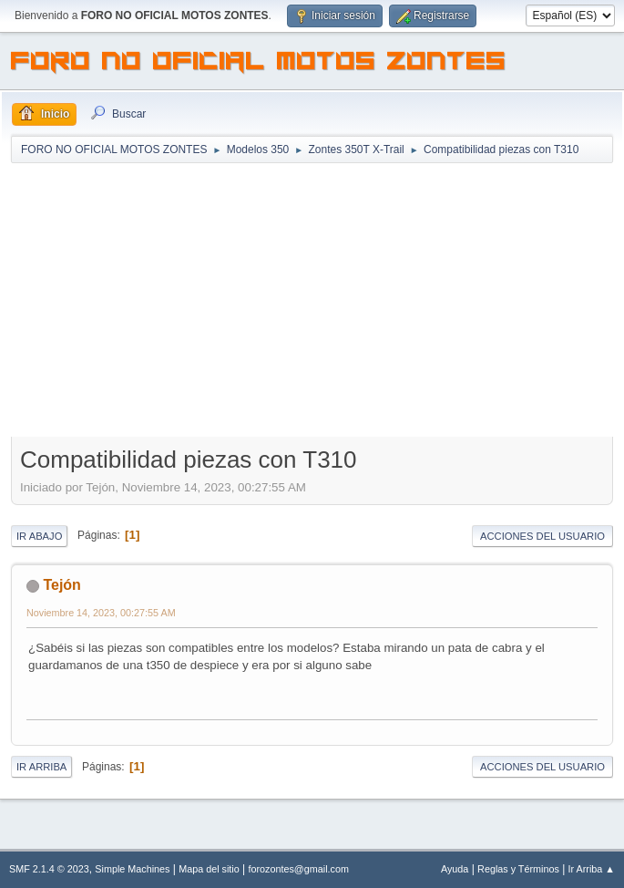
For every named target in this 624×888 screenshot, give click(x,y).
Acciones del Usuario (542, 536)
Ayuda (454, 868)
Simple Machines (132, 868)
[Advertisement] (312, 301)
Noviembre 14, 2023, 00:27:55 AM (101, 612)
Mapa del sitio (209, 868)
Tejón (61, 585)
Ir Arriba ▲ (591, 868)
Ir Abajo (39, 536)
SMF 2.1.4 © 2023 (49, 868)
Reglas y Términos (518, 868)
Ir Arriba (41, 766)
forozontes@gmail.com (299, 868)
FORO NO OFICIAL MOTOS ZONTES (258, 64)
